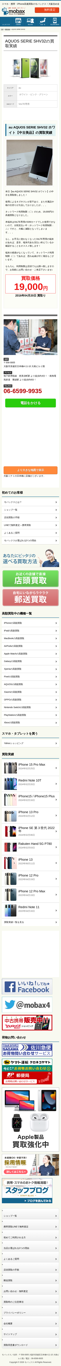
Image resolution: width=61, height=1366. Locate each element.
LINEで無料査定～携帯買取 (17, 525)
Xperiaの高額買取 (12, 669)
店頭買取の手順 (12, 517)
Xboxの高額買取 (12, 722)
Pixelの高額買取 (12, 676)
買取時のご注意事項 (13, 1302)
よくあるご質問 (12, 533)
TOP (2, 29)
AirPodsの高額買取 (13, 646)
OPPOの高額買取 (12, 699)
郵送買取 (30, 24)
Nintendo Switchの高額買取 (17, 707)
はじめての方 (6, 24)
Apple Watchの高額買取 (15, 653)
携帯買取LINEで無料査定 (16, 1226)
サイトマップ (10, 1334)
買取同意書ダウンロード (16, 1345)
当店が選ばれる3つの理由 (16, 1248)
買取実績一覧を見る (14, 922)
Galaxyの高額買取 (13, 661)
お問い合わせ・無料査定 (16, 1291)
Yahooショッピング (13, 743)
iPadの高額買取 (12, 630)
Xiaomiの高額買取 (13, 692)
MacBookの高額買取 (14, 638)
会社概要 (8, 1323)
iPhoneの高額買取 (13, 623)
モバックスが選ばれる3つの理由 (20, 540)
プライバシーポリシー (15, 1312)
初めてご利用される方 (15, 1237)
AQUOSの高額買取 (13, 684)
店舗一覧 (42, 24)
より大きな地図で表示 (30, 470)
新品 (54, 24)
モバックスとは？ (13, 502)
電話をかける (30, 403)
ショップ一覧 (10, 509)
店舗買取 (18, 24)
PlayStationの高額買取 (15, 715)
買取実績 (7, 29)
